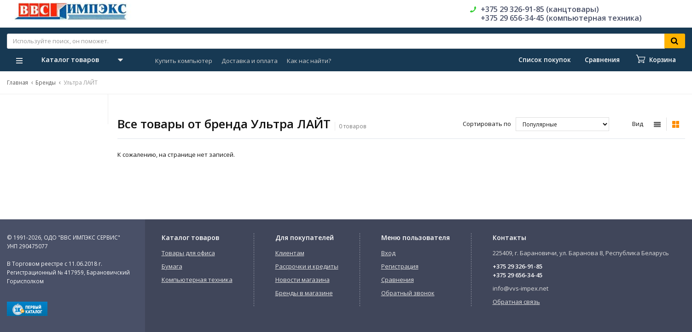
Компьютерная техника (197, 279)
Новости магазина (302, 279)
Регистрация (400, 266)
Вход (388, 253)
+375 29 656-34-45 (517, 275)
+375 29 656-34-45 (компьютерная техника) (561, 18)
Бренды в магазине (304, 293)
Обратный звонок (408, 293)
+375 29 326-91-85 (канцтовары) (540, 9)
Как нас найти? (309, 61)
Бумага (172, 266)
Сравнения (397, 279)
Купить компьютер (183, 61)
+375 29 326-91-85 (517, 266)
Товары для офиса (188, 253)
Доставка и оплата (249, 61)
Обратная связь (516, 302)
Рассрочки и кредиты (306, 266)
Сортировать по (487, 124)
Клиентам (289, 253)
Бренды (45, 82)
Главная (17, 82)
